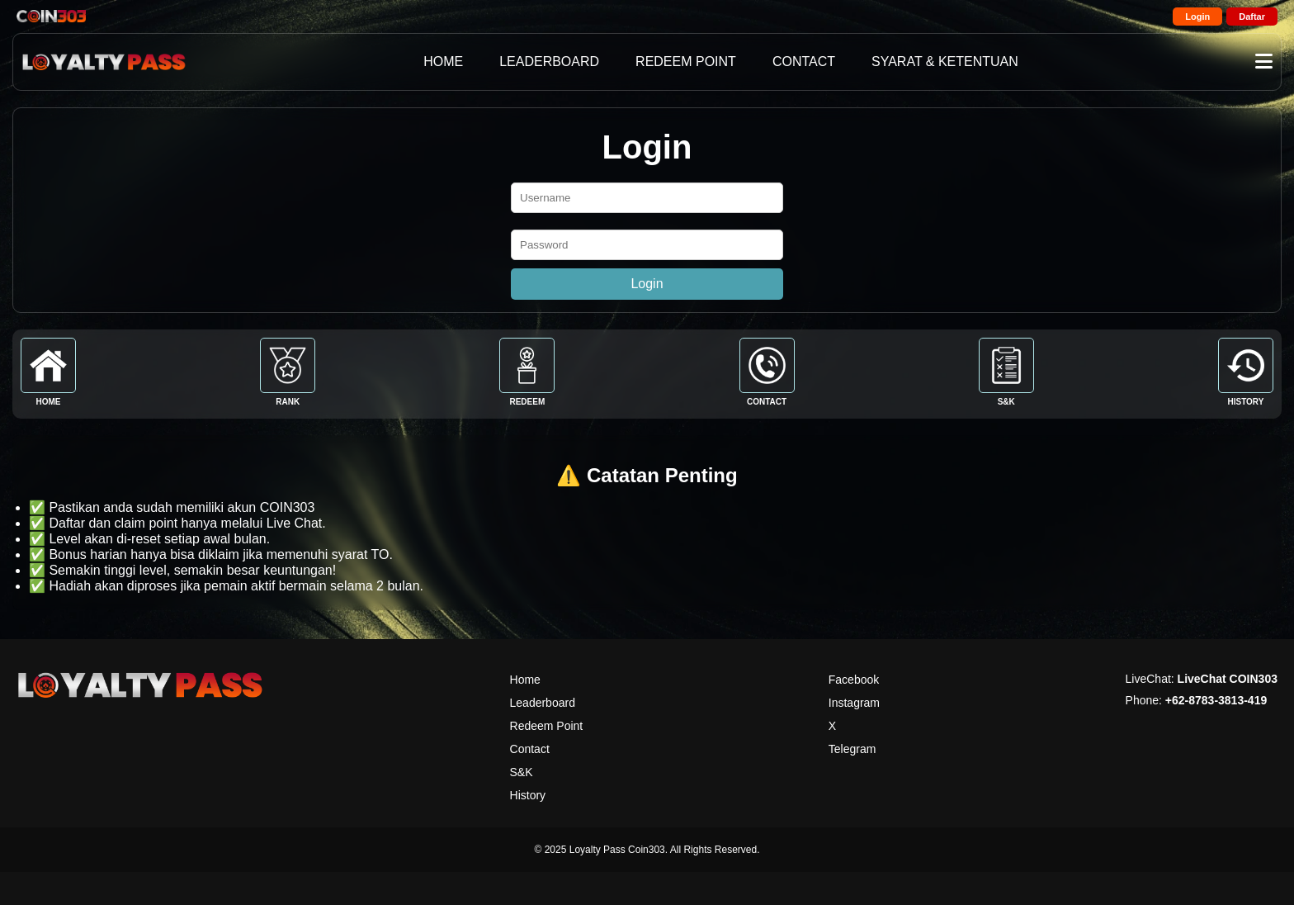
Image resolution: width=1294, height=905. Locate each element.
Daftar (1252, 16)
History (528, 795)
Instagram (854, 702)
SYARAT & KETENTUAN (944, 61)
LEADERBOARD (549, 61)
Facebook (854, 679)
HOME (443, 61)
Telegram (852, 749)
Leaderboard (542, 702)
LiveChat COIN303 (1227, 678)
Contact (530, 749)
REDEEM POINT (685, 61)
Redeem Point (546, 725)
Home (525, 679)
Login (1197, 16)
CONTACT (803, 61)
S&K (521, 772)
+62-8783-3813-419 (1216, 700)
